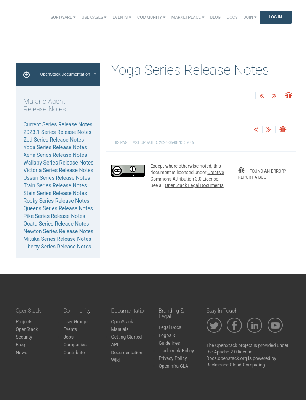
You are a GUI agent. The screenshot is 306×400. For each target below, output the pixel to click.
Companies (75, 344)
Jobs (69, 337)
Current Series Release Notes (58, 124)
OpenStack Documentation (68, 74)
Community (151, 17)
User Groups (76, 321)
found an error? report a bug (262, 173)
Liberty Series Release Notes (57, 247)
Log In (275, 17)
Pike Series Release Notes (54, 216)
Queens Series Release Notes (58, 208)
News (21, 352)
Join (250, 17)
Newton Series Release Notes (58, 231)
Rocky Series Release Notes (57, 201)
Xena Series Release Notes (55, 155)
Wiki (115, 360)
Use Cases (94, 17)
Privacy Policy (173, 358)
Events (121, 17)
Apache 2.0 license (233, 352)
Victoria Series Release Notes (58, 170)
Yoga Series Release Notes (55, 147)
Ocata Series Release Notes (56, 224)
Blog (215, 17)
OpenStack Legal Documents (194, 185)
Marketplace (187, 17)
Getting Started (126, 337)
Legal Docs (170, 327)
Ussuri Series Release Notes (57, 178)
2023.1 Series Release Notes (57, 132)
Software (63, 17)
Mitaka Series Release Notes (57, 239)
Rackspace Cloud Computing (236, 365)
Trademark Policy (176, 350)
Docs (232, 17)
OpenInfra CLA (174, 366)
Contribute (74, 352)
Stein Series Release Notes (55, 193)
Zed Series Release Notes (54, 140)
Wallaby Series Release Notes (59, 163)
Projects (24, 321)
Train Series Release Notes (55, 185)
